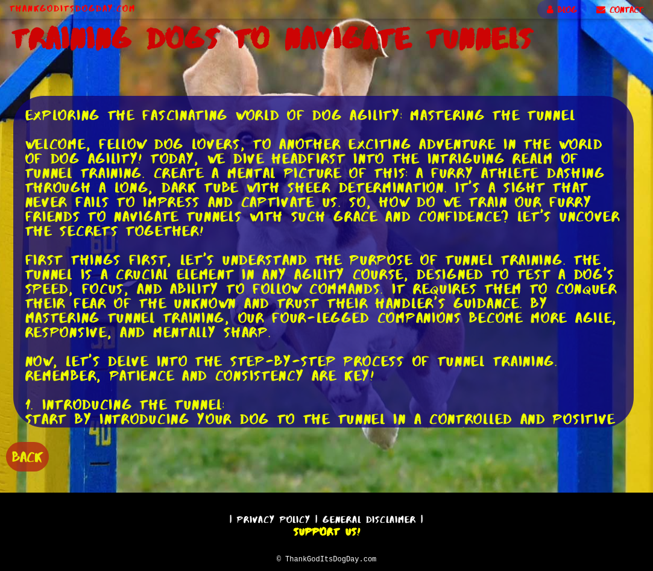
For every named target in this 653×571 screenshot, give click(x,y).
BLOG (562, 9)
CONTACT (619, 9)
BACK (27, 455)
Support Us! (327, 530)
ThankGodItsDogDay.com (73, 8)
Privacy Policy (274, 517)
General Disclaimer (369, 517)
